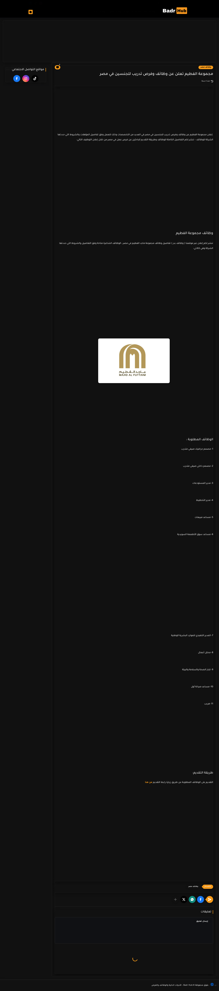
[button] (200, 899)
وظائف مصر (149, 12)
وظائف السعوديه (132, 12)
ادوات (158, 3)
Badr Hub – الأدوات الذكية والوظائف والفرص (172, 985)
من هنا (149, 782)
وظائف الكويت (114, 12)
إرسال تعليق (202, 921)
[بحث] (30, 12)
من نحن (167, 3)
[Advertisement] (109, 40)
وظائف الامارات (97, 12)
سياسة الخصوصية (181, 3)
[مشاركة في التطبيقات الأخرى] (175, 899)
